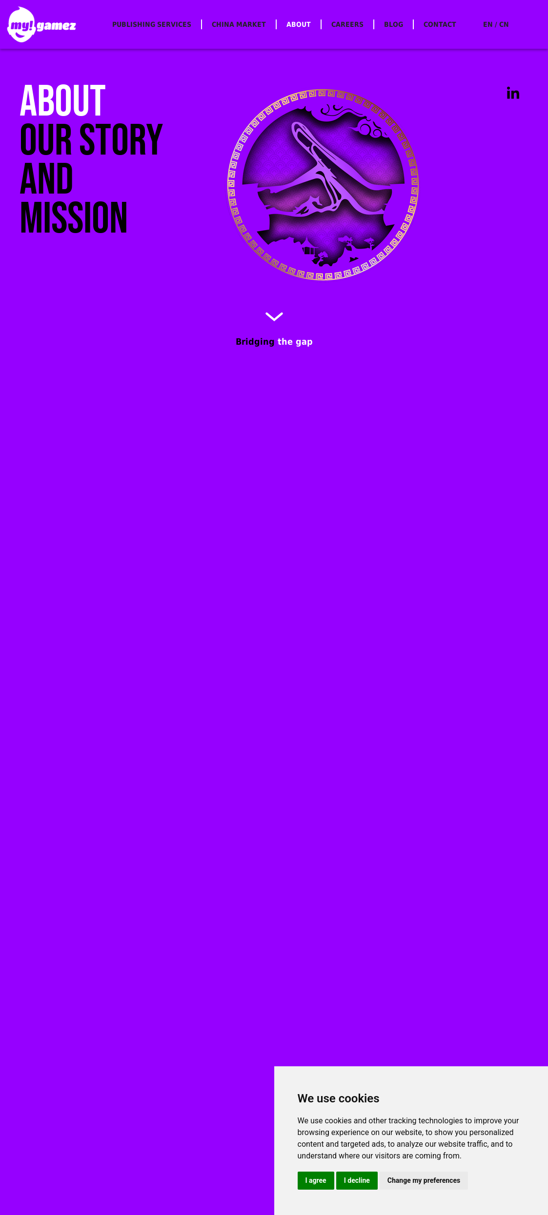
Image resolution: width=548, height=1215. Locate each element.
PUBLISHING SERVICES (151, 24)
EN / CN (496, 24)
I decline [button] (357, 1180)
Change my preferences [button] (423, 1180)
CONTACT (440, 24)
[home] (41, 24)
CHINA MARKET (239, 24)
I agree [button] (315, 1180)
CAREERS (347, 24)
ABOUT (298, 24)
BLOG (393, 24)
